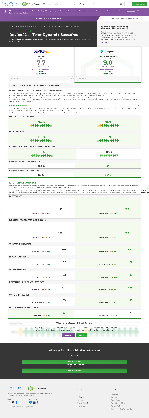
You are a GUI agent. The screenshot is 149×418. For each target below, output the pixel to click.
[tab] (74, 90)
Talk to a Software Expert (130, 18)
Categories (74, 4)
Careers (114, 397)
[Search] (44, 4)
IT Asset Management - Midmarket (34, 26)
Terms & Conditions (118, 403)
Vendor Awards (102, 4)
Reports (80, 400)
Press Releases (116, 400)
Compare (83, 4)
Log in (79, 394)
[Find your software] (57, 4)
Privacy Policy (116, 406)
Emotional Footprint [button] (22, 183)
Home (11, 26)
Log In (81, 335)
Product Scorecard (41, 70)
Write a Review (139, 4)
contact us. (131, 11)
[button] (74, 90)
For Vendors (113, 4)
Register (68, 335)
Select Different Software (48, 19)
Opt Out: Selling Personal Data (122, 409)
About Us (92, 4)
